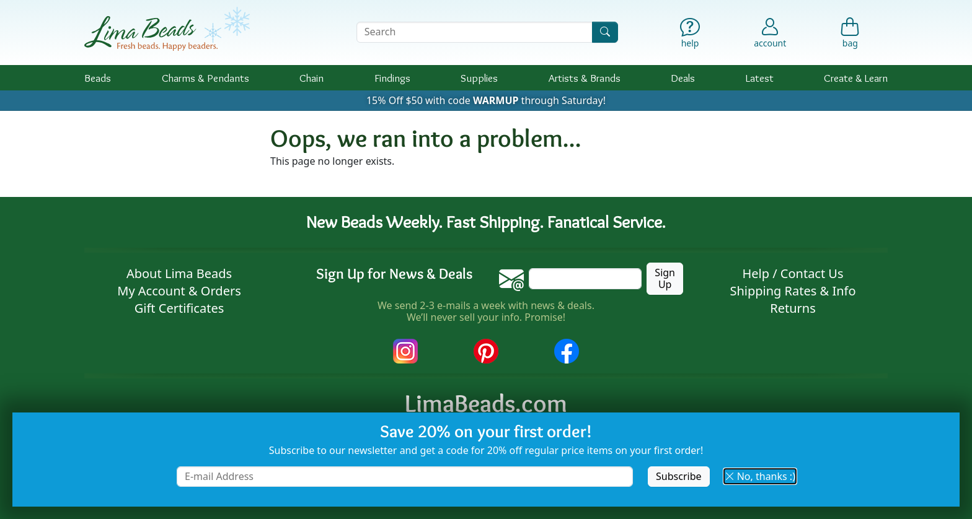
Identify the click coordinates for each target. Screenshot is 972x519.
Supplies (479, 77)
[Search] (605, 32)
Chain (311, 77)
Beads (97, 77)
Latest (760, 77)
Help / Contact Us (792, 273)
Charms (205, 77)
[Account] (770, 32)
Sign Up (665, 278)
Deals (683, 77)
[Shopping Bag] (850, 36)
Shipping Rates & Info (792, 290)
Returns (793, 308)
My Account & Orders (179, 290)
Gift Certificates (179, 308)
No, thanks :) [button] (760, 476)
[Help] (690, 36)
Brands (585, 77)
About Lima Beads (179, 273)
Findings (392, 77)
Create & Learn (856, 77)
